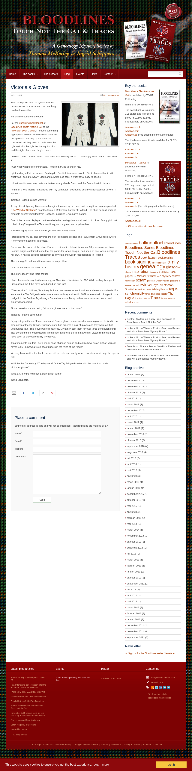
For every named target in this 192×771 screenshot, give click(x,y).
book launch (149, 257)
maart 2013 (133, 559)
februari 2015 (134, 517)
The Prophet (140, 298)
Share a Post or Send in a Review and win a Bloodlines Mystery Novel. (153, 330)
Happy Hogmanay (19, 729)
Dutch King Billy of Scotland (23, 725)
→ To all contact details (156, 694)
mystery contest (171, 276)
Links (94, 73)
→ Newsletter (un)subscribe (158, 698)
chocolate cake (159, 263)
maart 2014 (133, 529)
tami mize (132, 355)
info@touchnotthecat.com (163, 677)
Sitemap (147, 744)
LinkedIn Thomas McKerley (168, 687)
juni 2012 (132, 595)
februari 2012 (134, 613)
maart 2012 (133, 607)
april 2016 (132, 476)
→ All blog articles (19, 735)
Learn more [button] (101, 764)
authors (134, 244)
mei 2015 (132, 506)
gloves (128, 272)
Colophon (158, 744)
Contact (108, 75)
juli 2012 (131, 589)
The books (28, 75)
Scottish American (135, 289)
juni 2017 (132, 416)
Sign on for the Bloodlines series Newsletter (151, 653)
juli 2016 (131, 458)
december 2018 (135, 380)
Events (80, 73)
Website (19, 448)
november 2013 (135, 535)
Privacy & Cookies (132, 744)
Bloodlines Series (140, 247)
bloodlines (173, 243)
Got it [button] (171, 764)
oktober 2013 (134, 541)
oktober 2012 (134, 577)
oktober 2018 (134, 392)
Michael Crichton (146, 276)
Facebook (160, 687)
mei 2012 (132, 601)
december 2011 (135, 625)
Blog (67, 73)
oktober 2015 (134, 500)
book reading (165, 257)
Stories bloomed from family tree (25, 720)
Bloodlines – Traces (135, 162)
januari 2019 (133, 374)
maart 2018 (133, 404)
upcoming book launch (31, 123)
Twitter (156, 687)
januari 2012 (133, 619)
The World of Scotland (23, 210)
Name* (18, 433)
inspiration (140, 271)
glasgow (173, 267)
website (171, 298)
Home (12, 73)
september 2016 (136, 446)
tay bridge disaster (159, 294)
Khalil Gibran (164, 272)
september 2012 (136, 583)
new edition (130, 281)
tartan (147, 294)
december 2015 (135, 494)
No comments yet (111, 95)
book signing (138, 261)
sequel (173, 289)
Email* (18, 441)
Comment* (20, 456)
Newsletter (116, 744)
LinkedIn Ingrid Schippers (164, 687)
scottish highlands (157, 289)
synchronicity (135, 293)
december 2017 (135, 410)
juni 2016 (132, 464)
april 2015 (132, 512)
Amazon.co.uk (132, 127)
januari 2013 (133, 571)
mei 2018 (132, 398)
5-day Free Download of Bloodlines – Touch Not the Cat (151, 321)
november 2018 (135, 386)
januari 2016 (133, 488)
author (128, 244)
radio (135, 285)
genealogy (152, 266)
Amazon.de (131, 134)
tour (148, 298)
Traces (156, 298)
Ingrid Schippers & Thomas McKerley (54, 744)
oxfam (141, 280)
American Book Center (23, 130)
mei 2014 (132, 523)
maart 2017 (133, 422)
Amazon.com (132, 131)
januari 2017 (133, 428)
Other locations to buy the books (145, 226)
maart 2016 (133, 482)
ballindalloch (152, 242)
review (144, 284)
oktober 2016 (134, 440)
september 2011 (136, 637)
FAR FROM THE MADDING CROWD (28, 692)
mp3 (159, 276)
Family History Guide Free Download (27, 701)
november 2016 (135, 434)
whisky (129, 302)
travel (164, 298)
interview (154, 272)
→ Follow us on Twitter (111, 678)
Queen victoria (162, 281)
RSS (152, 687)
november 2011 (135, 631)
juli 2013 (131, 553)
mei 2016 (132, 470)
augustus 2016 (135, 452)
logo (134, 276)
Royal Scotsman (162, 285)
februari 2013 (134, 565)
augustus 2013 (135, 547)
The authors (51, 73)
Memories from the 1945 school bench (28, 697)
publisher (151, 281)
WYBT (137, 302)
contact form (157, 682)
